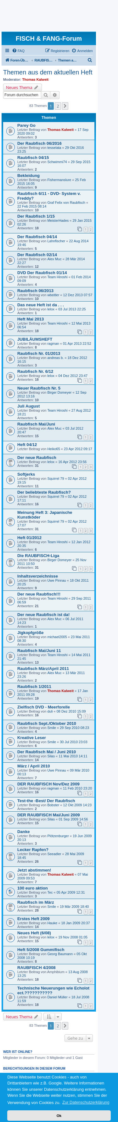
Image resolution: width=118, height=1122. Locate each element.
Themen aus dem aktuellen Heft (48, 72)
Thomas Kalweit (35, 79)
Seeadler (54, 854)
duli (50, 711)
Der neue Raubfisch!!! (38, 594)
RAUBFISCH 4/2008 (36, 967)
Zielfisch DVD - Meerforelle (43, 707)
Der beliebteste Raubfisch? (44, 492)
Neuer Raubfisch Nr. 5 (38, 388)
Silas (51, 756)
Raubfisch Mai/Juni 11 (39, 650)
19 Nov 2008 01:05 (72, 937)
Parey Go (26, 125)
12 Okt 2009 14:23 (77, 805)
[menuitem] (18, 51)
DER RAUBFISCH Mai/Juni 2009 (48, 815)
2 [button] (58, 106)
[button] (65, 106)
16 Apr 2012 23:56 (72, 462)
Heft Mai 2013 (30, 319)
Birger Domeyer (59, 392)
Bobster (53, 805)
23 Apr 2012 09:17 (78, 449)
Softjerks (26, 474)
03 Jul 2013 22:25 (72, 309)
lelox (50, 309)
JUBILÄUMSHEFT (34, 339)
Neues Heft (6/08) (34, 933)
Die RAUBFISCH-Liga (38, 555)
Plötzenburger (58, 836)
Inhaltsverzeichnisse (37, 576)
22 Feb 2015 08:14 (31, 206)
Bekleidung (28, 175)
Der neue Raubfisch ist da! (43, 614)
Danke (23, 831)
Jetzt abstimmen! (34, 870)
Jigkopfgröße (30, 632)
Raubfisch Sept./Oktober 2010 (46, 723)
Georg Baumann (60, 954)
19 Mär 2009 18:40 (74, 906)
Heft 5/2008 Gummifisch (41, 949)
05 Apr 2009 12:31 (71, 892)
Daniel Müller (57, 997)
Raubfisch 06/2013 (35, 290)
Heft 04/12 (27, 444)
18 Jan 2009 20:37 (75, 923)
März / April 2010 (33, 766)
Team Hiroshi (57, 277)
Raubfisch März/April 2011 (43, 668)
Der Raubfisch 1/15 (36, 216)
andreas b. (55, 358)
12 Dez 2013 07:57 (78, 295)
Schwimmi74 (57, 162)
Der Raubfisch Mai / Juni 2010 (46, 751)
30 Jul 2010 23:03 (73, 742)
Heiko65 (53, 449)
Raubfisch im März (35, 902)
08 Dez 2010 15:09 (71, 711)
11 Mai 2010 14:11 (73, 756)
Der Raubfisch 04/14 (37, 236)
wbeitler (53, 295)
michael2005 (57, 637)
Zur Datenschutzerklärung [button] (86, 1102)
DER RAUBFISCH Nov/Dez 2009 (48, 784)
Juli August (28, 406)
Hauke (52, 923)
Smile (51, 728)
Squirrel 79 (55, 478)
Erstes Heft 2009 (33, 918)
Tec (50, 892)
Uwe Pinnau (56, 580)
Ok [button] (59, 1115)
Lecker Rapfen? (32, 849)
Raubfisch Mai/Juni (36, 424)
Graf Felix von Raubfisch (66, 202)
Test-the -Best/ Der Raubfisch (46, 800)
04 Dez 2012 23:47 (72, 376)
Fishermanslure (59, 180)
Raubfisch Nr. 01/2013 (38, 353)
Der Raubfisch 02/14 (37, 254)
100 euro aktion (32, 888)
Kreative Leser (31, 737)
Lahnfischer (56, 241)
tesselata (54, 148)
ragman (53, 343)
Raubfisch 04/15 (33, 157)
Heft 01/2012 (29, 537)
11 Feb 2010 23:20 (77, 788)
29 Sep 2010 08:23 (74, 728)
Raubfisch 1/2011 (34, 686)
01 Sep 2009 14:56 (73, 819)
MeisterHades (58, 220)
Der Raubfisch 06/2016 (39, 143)
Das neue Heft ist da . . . (40, 305)
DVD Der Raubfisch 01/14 (42, 272)
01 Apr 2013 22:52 (77, 343)
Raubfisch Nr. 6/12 (35, 371)
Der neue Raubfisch (36, 457)
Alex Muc (54, 259)
